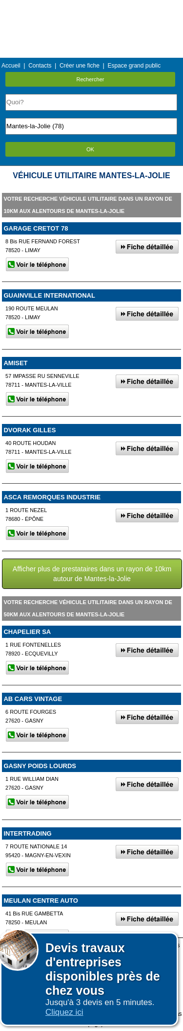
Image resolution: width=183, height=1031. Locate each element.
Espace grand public (134, 65)
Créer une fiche (80, 65)
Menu (91, 7)
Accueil (10, 65)
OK (90, 149)
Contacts (39, 65)
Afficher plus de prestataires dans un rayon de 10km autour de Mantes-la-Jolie (92, 574)
